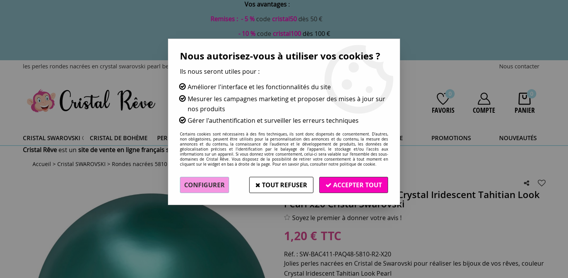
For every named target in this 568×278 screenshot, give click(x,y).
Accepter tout (353, 185)
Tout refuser (281, 185)
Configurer (204, 185)
